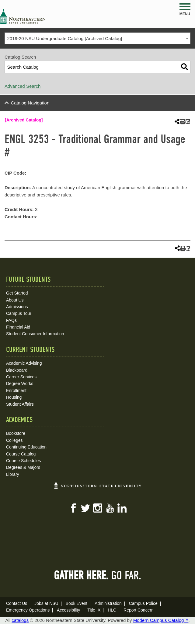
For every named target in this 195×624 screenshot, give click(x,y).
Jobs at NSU (46, 603)
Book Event (77, 603)
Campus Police (143, 603)
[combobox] (97, 38)
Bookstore (15, 433)
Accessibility (68, 610)
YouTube (109, 508)
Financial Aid (18, 327)
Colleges (14, 440)
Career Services (21, 376)
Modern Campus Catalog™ (161, 620)
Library (12, 474)
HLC (112, 610)
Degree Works (19, 383)
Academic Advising (24, 363)
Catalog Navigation (30, 102)
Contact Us (16, 603)
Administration (108, 603)
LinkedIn (122, 508)
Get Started (17, 293)
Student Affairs (20, 404)
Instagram (97, 508)
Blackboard (16, 370)
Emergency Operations (28, 610)
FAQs (11, 320)
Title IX (93, 610)
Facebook (73, 508)
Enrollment (16, 390)
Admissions (17, 306)
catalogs (20, 620)
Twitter (85, 508)
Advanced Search (22, 86)
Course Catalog (21, 454)
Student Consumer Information (35, 333)
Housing (14, 397)
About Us (15, 300)
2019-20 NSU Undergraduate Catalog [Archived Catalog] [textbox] (64, 38)
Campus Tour (18, 313)
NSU (23, 16)
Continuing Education (26, 447)
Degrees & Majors (23, 467)
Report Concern (139, 610)
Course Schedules (23, 460)
